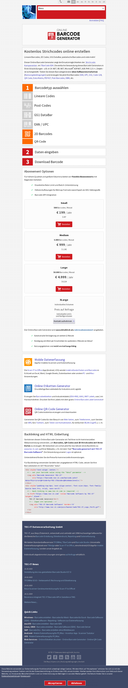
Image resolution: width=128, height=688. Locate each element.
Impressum (25, 676)
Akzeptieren (55, 683)
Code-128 (97, 75)
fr (85, 2)
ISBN (67, 78)
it (96, 2)
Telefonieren (84, 419)
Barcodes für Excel (78, 614)
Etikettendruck (60, 533)
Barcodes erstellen (43, 614)
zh (104, 2)
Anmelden (94, 20)
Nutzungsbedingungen (35, 75)
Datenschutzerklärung (11, 676)
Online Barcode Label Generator (88, 399)
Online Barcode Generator (74, 636)
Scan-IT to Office (35, 370)
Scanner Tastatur (86, 630)
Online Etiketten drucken (50, 636)
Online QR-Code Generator (52, 409)
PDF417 (47, 78)
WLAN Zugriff (90, 422)
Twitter (49, 654)
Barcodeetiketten (44, 396)
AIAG (81, 396)
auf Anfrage (70, 551)
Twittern (40, 422)
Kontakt (81, 659)
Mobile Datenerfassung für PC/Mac (49, 630)
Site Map (47, 659)
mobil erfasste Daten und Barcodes (81, 370)
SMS (30, 422)
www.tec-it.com (31, 449)
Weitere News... (31, 599)
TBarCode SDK (47, 65)
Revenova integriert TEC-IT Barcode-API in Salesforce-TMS (49, 594)
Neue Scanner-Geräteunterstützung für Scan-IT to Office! (49, 585)
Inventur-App (71, 630)
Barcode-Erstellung (44, 533)
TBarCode (66, 539)
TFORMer (57, 539)
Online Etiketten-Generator (52, 386)
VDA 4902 (74, 396)
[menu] (71, 8)
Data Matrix (38, 78)
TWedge (51, 542)
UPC (86, 75)
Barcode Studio (82, 539)
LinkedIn (61, 654)
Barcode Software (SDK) (65, 624)
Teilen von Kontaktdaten (60, 422)
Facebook (55, 654)
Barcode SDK (56, 620)
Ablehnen (76, 683)
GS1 (90, 75)
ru (100, 2)
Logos (68, 452)
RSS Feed (67, 654)
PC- (84, 373)
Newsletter (79, 654)
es (82, 2)
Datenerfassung (88, 533)
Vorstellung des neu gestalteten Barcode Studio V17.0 (47, 569)
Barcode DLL (35, 627)
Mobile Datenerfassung (50, 360)
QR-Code (28, 78)
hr (93, 2)
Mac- (92, 373)
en (78, 2)
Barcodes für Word (60, 614)
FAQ (102, 20)
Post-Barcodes (58, 78)
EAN (81, 75)
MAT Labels (89, 396)
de (73, 2)
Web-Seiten (69, 419)
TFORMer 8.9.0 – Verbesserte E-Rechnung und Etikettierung (50, 577)
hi (89, 2)
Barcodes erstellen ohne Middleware (58, 627)
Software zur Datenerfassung (70, 617)
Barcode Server (83, 624)
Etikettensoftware (38, 617)
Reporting (72, 533)
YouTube (73, 654)
